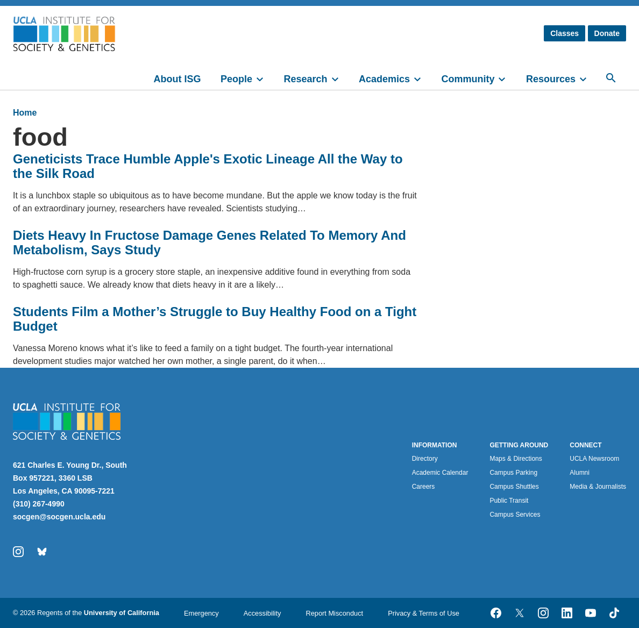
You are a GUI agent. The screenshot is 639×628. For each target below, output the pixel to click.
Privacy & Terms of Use (423, 613)
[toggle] (265, 78)
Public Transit (508, 500)
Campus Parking (513, 472)
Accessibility (262, 613)
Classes (564, 33)
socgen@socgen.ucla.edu (59, 516)
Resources (551, 79)
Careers (423, 486)
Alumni (580, 472)
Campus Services (514, 514)
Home (25, 112)
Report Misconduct (334, 613)
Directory (425, 458)
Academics (384, 79)
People (236, 79)
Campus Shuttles (513, 486)
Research (305, 79)
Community (467, 79)
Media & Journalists (598, 486)
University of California (121, 613)
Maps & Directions (515, 458)
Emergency (201, 613)
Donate (607, 33)
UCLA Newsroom (594, 458)
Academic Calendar (440, 472)
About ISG (177, 79)
